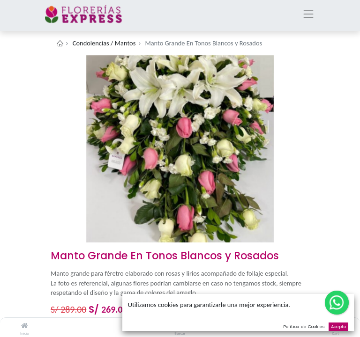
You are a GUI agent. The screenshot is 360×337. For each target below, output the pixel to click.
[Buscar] (180, 326)
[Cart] (335, 326)
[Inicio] (24, 326)
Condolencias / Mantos (104, 43)
